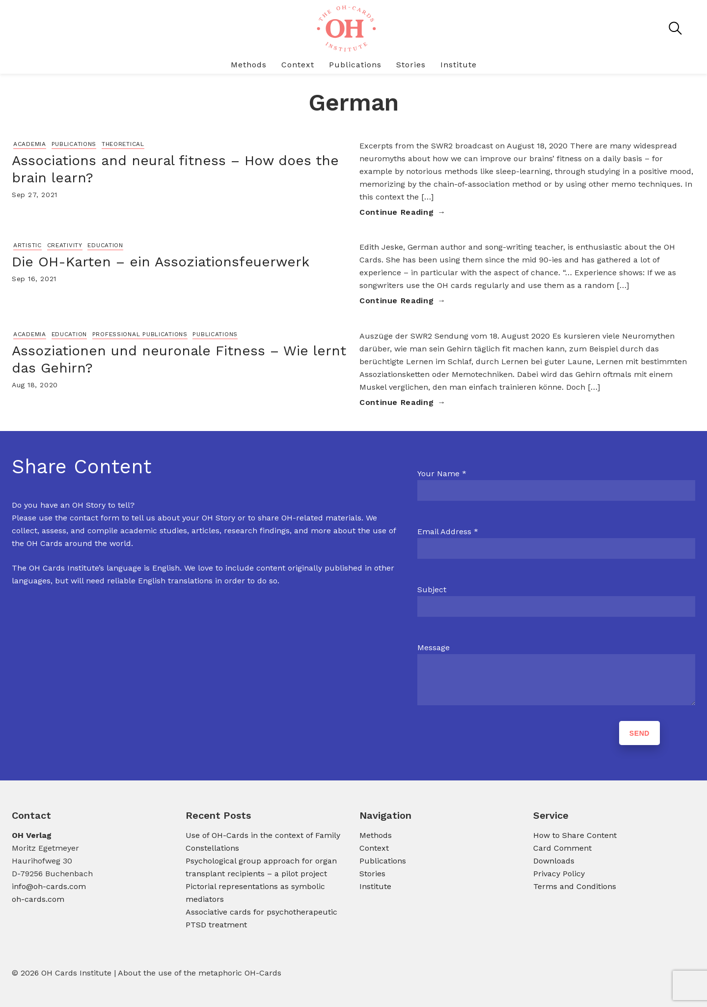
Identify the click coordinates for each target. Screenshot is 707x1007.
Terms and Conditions (574, 886)
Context (297, 64)
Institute (458, 64)
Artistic (27, 245)
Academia (29, 144)
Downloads (553, 860)
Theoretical (123, 144)
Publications (355, 64)
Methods (249, 64)
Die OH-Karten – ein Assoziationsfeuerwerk (160, 262)
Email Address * (447, 531)
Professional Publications (140, 334)
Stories (411, 64)
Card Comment (562, 848)
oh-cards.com (38, 899)
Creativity (64, 245)
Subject (431, 589)
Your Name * (441, 473)
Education (105, 245)
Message (433, 647)
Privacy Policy (559, 873)
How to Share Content (575, 835)
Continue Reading (396, 212)
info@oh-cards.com (49, 886)
